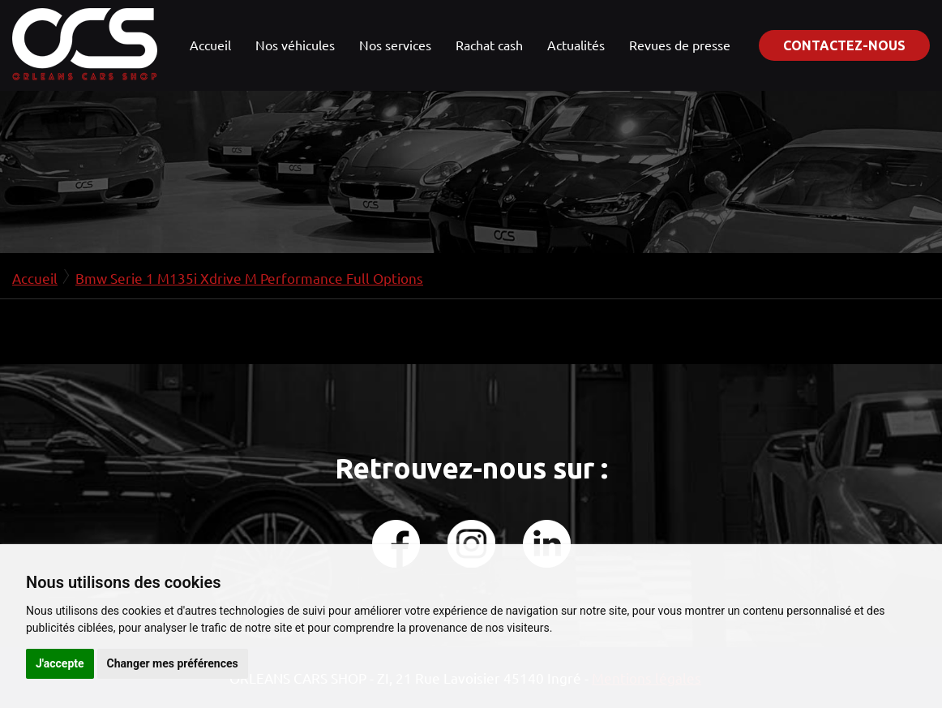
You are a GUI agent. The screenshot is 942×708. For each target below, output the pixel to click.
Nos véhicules (295, 44)
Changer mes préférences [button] (172, 663)
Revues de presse (679, 44)
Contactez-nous (844, 45)
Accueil (210, 44)
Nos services (395, 44)
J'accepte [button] (60, 663)
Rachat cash (489, 44)
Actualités (576, 44)
